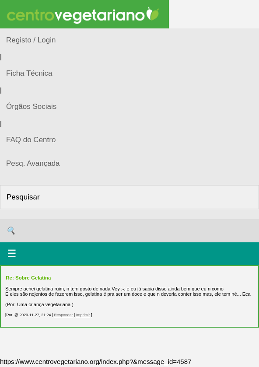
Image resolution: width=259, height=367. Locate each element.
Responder (63, 315)
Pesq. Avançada (33, 163)
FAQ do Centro (31, 140)
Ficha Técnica (29, 73)
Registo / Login (31, 40)
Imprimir (83, 315)
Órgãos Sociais (31, 106)
